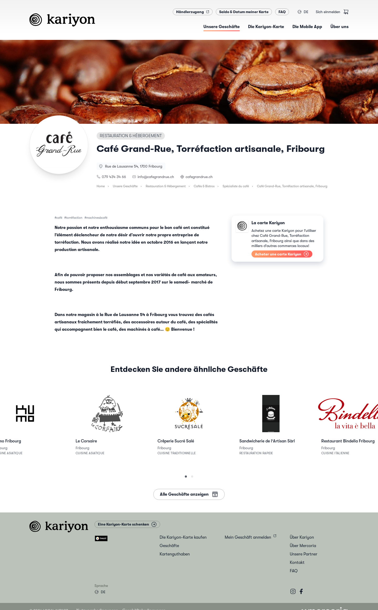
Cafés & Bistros (204, 186)
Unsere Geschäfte (125, 186)
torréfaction (74, 218)
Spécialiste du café (236, 186)
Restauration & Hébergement (166, 186)
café (59, 218)
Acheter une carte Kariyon (282, 254)
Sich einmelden (328, 12)
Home (101, 186)
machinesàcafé (96, 218)
